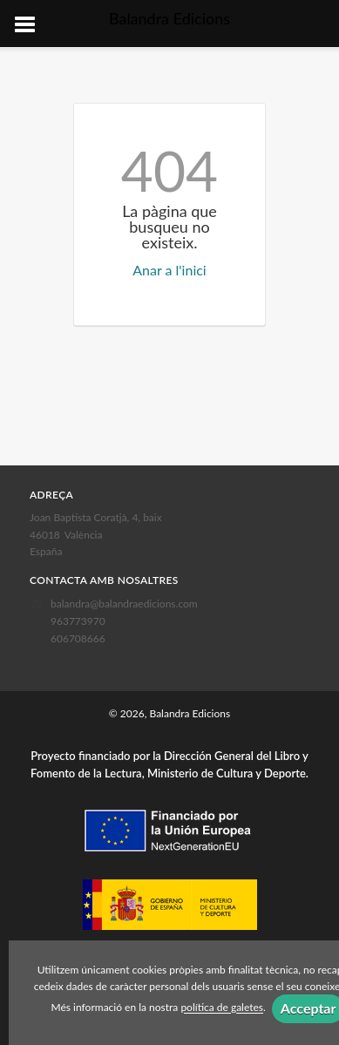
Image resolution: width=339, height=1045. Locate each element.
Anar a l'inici (169, 269)
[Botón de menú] (31, 25)
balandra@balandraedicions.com (124, 603)
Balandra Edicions (169, 18)
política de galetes (221, 1007)
